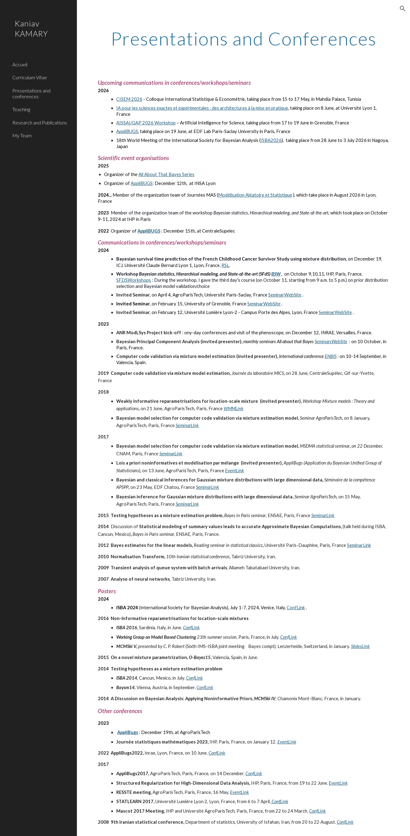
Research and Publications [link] (39, 122)
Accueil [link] (19, 64)
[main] (243, 38)
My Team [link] (22, 135)
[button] (402, 8)
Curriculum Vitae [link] (29, 77)
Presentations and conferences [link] (31, 93)
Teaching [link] (21, 109)
